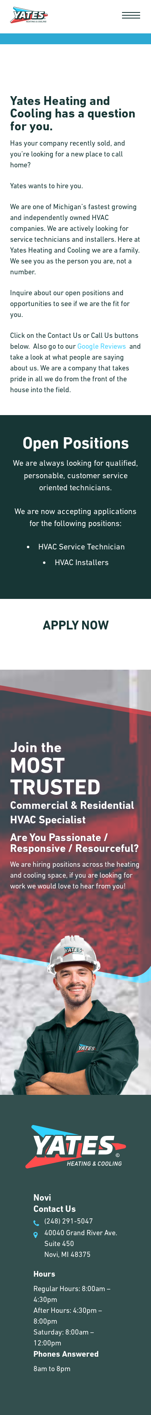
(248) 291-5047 (64, 1222)
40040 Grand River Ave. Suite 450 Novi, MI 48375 (75, 1243)
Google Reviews (101, 346)
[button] (131, 15)
